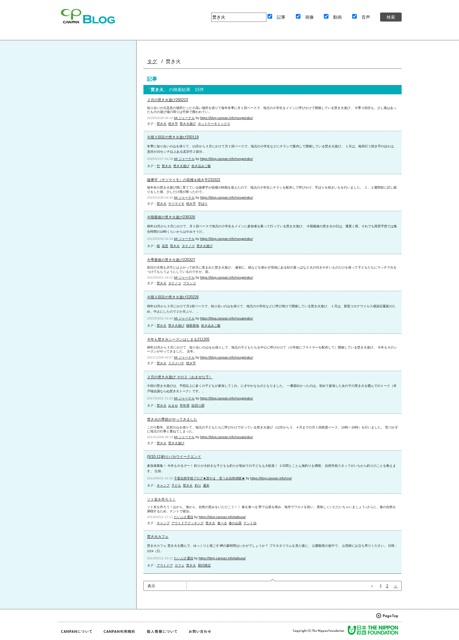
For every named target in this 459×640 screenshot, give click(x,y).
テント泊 (249, 523)
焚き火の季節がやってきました (172, 419)
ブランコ (189, 283)
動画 (337, 17)
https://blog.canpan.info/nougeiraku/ (226, 118)
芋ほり (203, 203)
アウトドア (165, 565)
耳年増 (184, 405)
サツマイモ (176, 203)
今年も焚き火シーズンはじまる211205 (178, 339)
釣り (198, 485)
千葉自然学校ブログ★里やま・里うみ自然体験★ (209, 478)
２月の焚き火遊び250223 (167, 100)
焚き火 (161, 123)
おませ (173, 405)
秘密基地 (192, 325)
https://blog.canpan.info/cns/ (271, 478)
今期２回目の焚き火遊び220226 (173, 297)
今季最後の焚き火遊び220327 (171, 260)
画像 (309, 17)
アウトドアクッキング (187, 523)
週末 (206, 485)
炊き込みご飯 (201, 166)
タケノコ (188, 246)
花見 (165, 246)
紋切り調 (197, 405)
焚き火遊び (188, 123)
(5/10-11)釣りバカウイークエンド (174, 457)
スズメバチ (176, 363)
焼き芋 (173, 123)
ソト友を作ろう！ (161, 499)
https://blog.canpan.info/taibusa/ (222, 517)
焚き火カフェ (158, 537)
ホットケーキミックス (214, 123)
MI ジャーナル (184, 118)
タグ (152, 61)
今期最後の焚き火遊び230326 (171, 217)
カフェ (179, 565)
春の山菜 (235, 523)
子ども (176, 485)
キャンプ (163, 485)
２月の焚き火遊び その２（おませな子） (180, 377)
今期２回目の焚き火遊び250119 (173, 137)
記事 (281, 17)
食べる (222, 523)
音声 (365, 17)
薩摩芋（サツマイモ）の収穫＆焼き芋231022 (183, 180)
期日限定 (204, 565)
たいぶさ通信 (183, 517)
